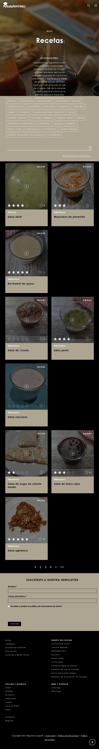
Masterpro (10, 644)
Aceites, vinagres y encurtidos (25, 135)
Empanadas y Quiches (68, 101)
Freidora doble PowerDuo (64, 666)
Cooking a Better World (17, 655)
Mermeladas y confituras (41, 129)
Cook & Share (12, 706)
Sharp (8, 710)
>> (62, 567)
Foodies (9, 691)
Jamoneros (10, 699)
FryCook (55, 655)
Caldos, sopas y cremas (70, 118)
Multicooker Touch (60, 644)
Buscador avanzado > (77, 156)
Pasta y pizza (14, 129)
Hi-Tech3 (9, 695)
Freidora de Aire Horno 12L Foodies (69, 677)
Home (8, 640)
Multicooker (57, 662)
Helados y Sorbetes (65, 123)
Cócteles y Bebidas (42, 118)
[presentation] (26, 614)
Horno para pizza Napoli (63, 673)
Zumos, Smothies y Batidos (49, 112)
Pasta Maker (57, 658)
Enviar (14, 624)
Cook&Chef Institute (15, 647)
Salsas (71, 112)
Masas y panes (68, 129)
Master (8, 702)
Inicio (49, 31)
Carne (11, 112)
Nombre (12, 586)
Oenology (56, 691)
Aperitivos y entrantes (20, 123)
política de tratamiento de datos (45, 606)
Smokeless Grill (58, 651)
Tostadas (24, 112)
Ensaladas (44, 123)
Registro (9, 721)
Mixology (56, 688)
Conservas (54, 135)
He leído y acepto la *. (35, 606)
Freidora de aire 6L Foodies (65, 669)
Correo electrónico (17, 596)
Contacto (10, 717)
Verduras (78, 106)
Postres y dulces (17, 118)
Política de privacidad (68, 735)
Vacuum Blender (59, 647)
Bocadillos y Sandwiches (37, 101)
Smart (8, 688)
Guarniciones (15, 106)
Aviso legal (50, 735)
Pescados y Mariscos (56, 106)
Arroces (12, 101)
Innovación (11, 651)
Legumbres (34, 106)
